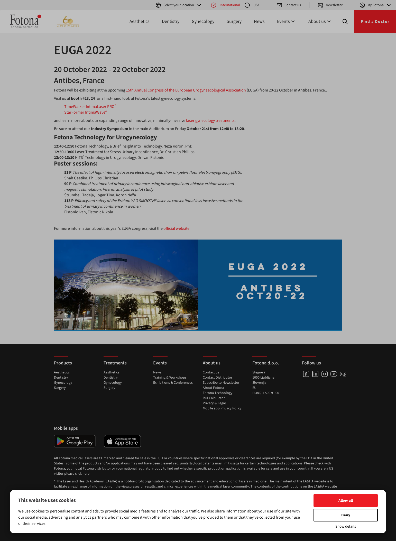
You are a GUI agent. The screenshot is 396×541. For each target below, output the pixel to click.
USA (252, 5)
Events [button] (286, 21)
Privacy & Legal (214, 403)
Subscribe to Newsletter (221, 382)
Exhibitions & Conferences (173, 382)
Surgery (234, 21)
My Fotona (375, 5)
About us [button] (320, 21)
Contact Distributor (217, 377)
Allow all (345, 500)
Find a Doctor (375, 21)
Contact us (288, 5)
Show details (345, 526)
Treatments (115, 363)
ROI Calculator (214, 398)
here (85, 473)
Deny (345, 515)
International (225, 5)
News (259, 21)
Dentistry (170, 21)
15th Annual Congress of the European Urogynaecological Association (186, 90)
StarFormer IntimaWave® (85, 112)
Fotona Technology (218, 393)
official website (176, 228)
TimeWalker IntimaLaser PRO (90, 106)
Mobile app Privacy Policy (222, 408)
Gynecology (203, 21)
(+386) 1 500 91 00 (265, 393)
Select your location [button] (178, 5)
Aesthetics (140, 21)
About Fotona (213, 387)
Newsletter (330, 5)
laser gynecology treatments (210, 120)
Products (63, 363)
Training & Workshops (170, 377)
